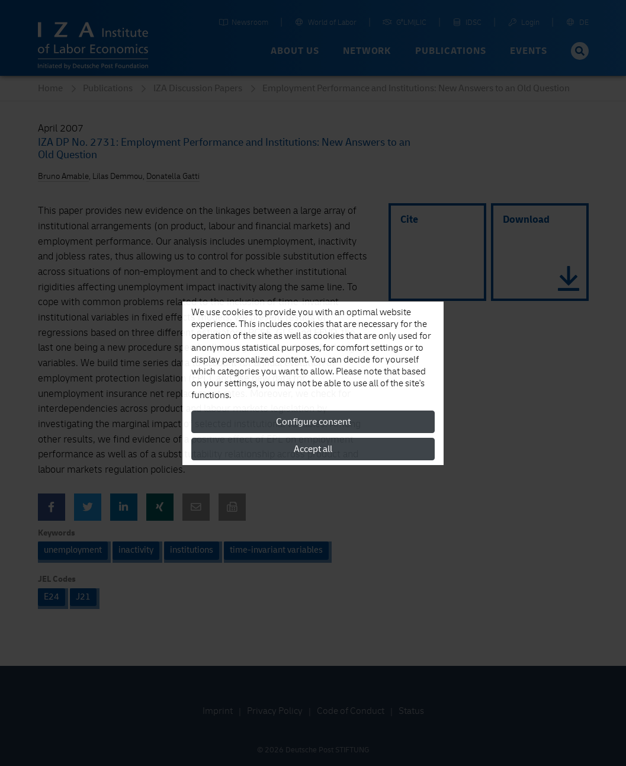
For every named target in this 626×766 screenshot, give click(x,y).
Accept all (313, 449)
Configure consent (313, 422)
